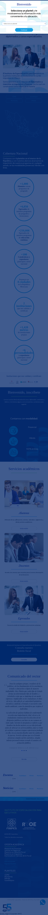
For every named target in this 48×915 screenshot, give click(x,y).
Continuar (24, 30)
